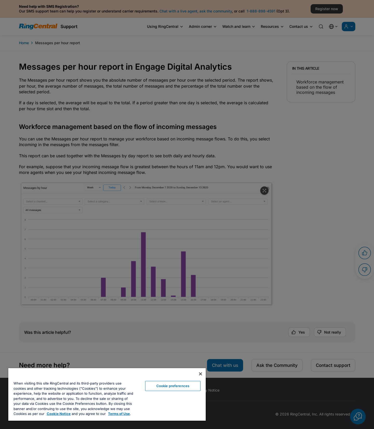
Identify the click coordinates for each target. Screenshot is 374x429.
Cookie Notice (59, 414)
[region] (107, 394)
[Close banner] (200, 373)
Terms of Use (119, 414)
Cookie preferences (172, 386)
